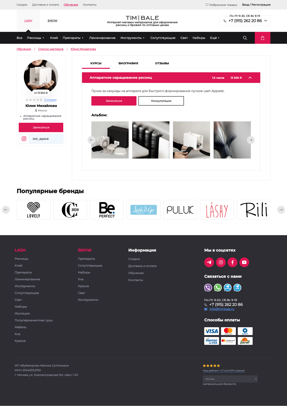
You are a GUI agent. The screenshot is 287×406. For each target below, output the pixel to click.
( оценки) (224, 370)
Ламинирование (102, 38)
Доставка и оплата (45, 4)
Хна (17, 334)
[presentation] (91, 140)
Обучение (71, 4)
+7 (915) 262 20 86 (245, 21)
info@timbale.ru (221, 309)
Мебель (20, 327)
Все (19, 38)
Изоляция (22, 313)
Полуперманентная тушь (34, 320)
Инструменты (131, 38)
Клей (54, 38)
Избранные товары (221, 4)
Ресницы (34, 38)
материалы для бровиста (219, 384)
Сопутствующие (163, 38)
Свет (184, 38)
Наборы (199, 38)
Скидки (22, 4)
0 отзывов (50, 99)
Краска (20, 341)
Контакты (89, 4)
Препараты (71, 38)
